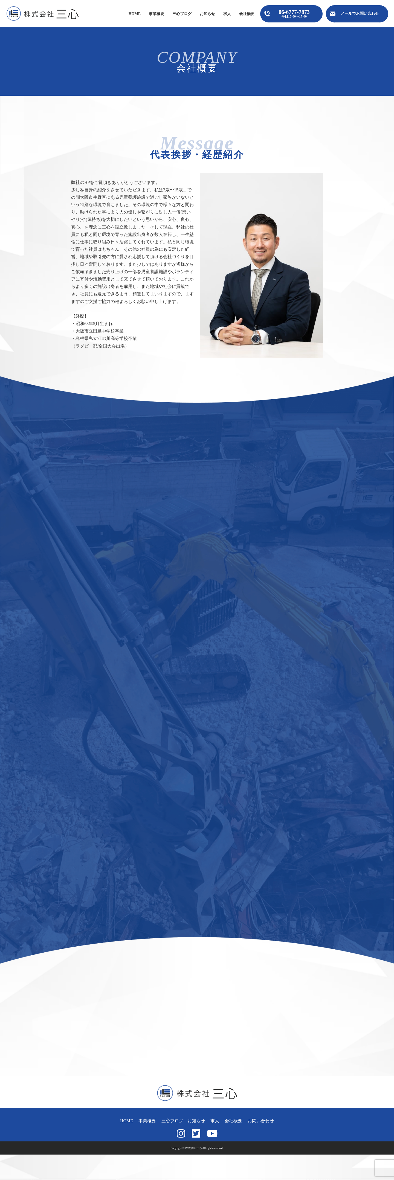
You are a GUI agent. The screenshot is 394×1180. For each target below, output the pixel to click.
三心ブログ (182, 14)
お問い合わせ (261, 1120)
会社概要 (246, 14)
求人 (227, 14)
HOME (135, 14)
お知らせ (207, 14)
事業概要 (156, 14)
